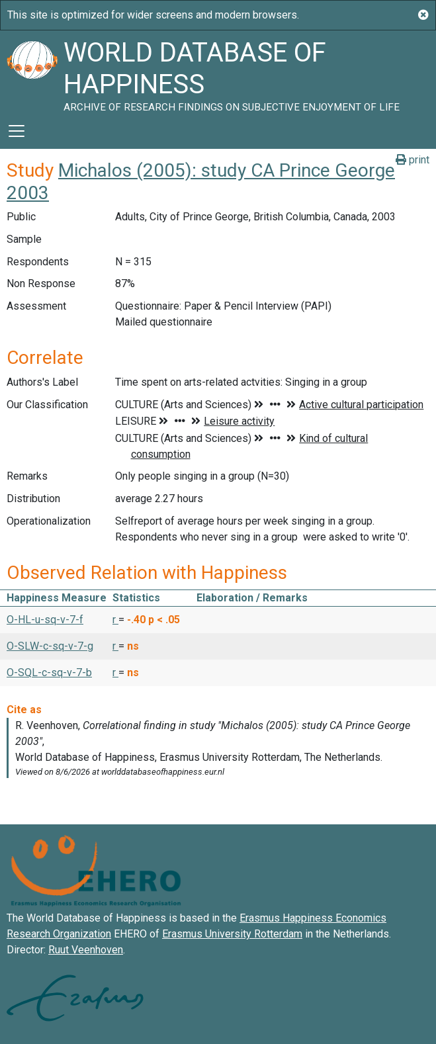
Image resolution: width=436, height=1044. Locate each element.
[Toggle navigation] (16, 131)
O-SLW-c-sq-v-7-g (50, 646)
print (412, 159)
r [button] (115, 619)
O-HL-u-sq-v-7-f (45, 619)
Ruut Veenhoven (85, 949)
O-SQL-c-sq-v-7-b (49, 672)
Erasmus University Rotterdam (232, 934)
